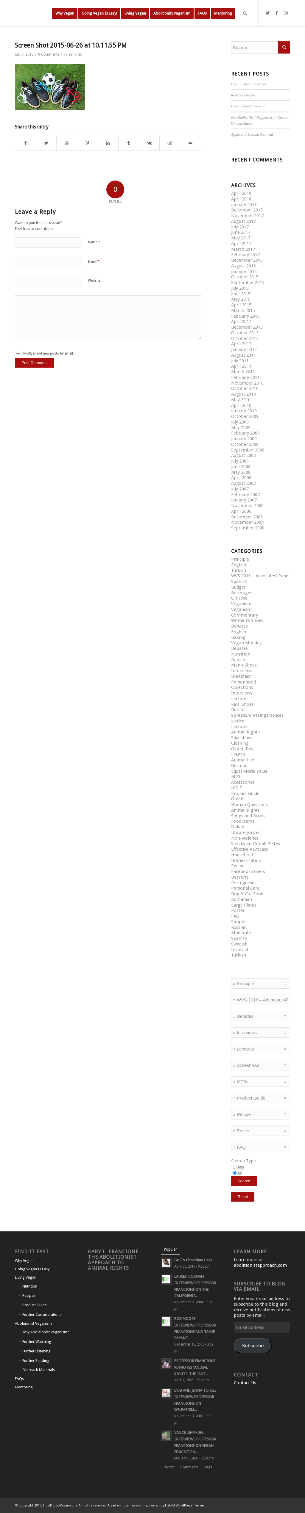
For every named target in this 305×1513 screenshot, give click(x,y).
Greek (237, 799)
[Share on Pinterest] (87, 143)
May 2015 (240, 299)
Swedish (239, 944)
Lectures (239, 698)
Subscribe (253, 1346)
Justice (237, 721)
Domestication (246, 860)
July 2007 (240, 489)
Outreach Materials (38, 1370)
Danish (238, 659)
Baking (238, 637)
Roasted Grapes (243, 95)
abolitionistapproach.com (260, 1265)
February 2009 (245, 433)
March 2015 (243, 310)
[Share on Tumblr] (129, 143)
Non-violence (245, 838)
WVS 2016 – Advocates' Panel (260, 575)
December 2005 (247, 517)
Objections (242, 687)
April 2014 (241, 321)
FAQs (19, 1378)
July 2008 (240, 461)
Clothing (240, 743)
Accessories (243, 782)
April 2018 (241, 199)
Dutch (237, 709)
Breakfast (241, 676)
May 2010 (240, 399)
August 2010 (243, 394)
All (239, 1173)
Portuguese (242, 882)
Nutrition (240, 654)
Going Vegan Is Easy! (32, 1269)
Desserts (240, 877)
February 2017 (245, 254)
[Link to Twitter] (267, 13)
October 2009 (245, 416)
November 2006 (247, 505)
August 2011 (243, 355)
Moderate (241, 932)
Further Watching (36, 1341)
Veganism (241, 603)
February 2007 (245, 494)
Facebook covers (248, 871)
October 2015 (245, 277)
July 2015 (240, 288)
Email (93, 261)
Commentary (244, 615)
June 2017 (240, 232)
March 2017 (243, 249)
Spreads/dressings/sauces (257, 715)
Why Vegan (24, 1260)
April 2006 (241, 511)
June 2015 (240, 294)
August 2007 (243, 483)
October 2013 (245, 332)
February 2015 (245, 316)
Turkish (238, 570)
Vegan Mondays (247, 642)
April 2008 (241, 477)
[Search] (245, 13)
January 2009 (244, 438)
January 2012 (244, 349)
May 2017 (240, 238)
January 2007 (244, 500)
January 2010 (244, 410)
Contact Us (245, 1382)
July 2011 (240, 360)
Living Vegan (25, 1277)
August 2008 (243, 455)
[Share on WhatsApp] (67, 143)
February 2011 (245, 377)
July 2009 (240, 422)
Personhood (243, 682)
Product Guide (245, 793)
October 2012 (245, 338)
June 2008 (240, 466)
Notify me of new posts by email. (48, 353)
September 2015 (247, 282)
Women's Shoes (247, 620)
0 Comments (48, 54)
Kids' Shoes (242, 704)
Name (94, 242)
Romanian (241, 899)
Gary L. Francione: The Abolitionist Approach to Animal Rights (114, 1260)
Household (242, 854)
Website (94, 281)
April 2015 (241, 305)
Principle (240, 559)
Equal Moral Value (249, 771)
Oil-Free (239, 598)
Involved (239, 949)
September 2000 (247, 528)
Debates (239, 626)
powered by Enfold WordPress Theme (175, 1505)
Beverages (241, 592)
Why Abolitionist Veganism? (45, 1332)
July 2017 (240, 227)
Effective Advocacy (249, 849)
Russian (239, 927)
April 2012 (241, 343)
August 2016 (243, 266)
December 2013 (247, 327)
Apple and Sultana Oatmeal (252, 134)
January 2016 (244, 271)
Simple (238, 921)
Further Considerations (41, 1314)
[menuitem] (64, 13)
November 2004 (247, 522)
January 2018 (244, 204)
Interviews (241, 670)
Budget (238, 587)
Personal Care (245, 888)
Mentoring (24, 1387)
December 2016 (247, 260)
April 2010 (241, 405)
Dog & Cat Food (247, 893)
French (238, 754)
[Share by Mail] (190, 143)
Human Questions (249, 804)
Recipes (28, 1295)
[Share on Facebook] (25, 143)
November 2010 (247, 383)
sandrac (75, 54)
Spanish (239, 581)
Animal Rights (245, 732)
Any (240, 1167)
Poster (238, 910)
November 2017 (247, 215)
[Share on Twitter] (46, 143)
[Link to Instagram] (285, 13)
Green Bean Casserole (248, 106)
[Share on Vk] (149, 143)
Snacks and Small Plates (255, 843)
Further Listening (36, 1351)
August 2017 (243, 221)
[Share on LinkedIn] (108, 143)
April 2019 (241, 193)
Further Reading (35, 1360)
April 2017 (241, 243)
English (238, 564)
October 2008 (245, 444)
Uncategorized (246, 832)
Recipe (238, 865)
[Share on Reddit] (170, 143)
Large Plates (243, 905)
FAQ (235, 916)
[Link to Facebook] (276, 13)
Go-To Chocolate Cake (248, 84)
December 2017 (247, 210)
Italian (237, 827)
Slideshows (242, 737)
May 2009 (240, 427)
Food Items (242, 821)
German (239, 765)
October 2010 (245, 388)
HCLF (236, 788)
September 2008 (247, 450)
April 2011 (241, 366)
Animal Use (242, 760)
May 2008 (240, 472)
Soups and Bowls (248, 816)
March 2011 (243, 371)
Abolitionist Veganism (33, 1323)
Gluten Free (243, 749)
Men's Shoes (244, 665)
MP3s (236, 776)
